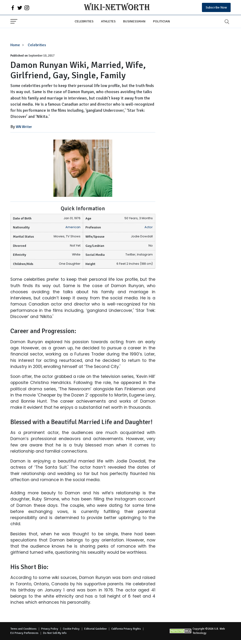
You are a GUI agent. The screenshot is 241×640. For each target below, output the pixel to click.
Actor (149, 227)
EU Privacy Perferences (24, 633)
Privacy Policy (49, 629)
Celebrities (84, 21)
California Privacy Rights (126, 629)
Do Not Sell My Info (55, 633)
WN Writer (24, 126)
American (72, 227)
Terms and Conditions (23, 629)
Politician (161, 21)
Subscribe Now (216, 7)
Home (15, 45)
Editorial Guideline (95, 629)
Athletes (108, 21)
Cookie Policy (71, 629)
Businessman (134, 21)
